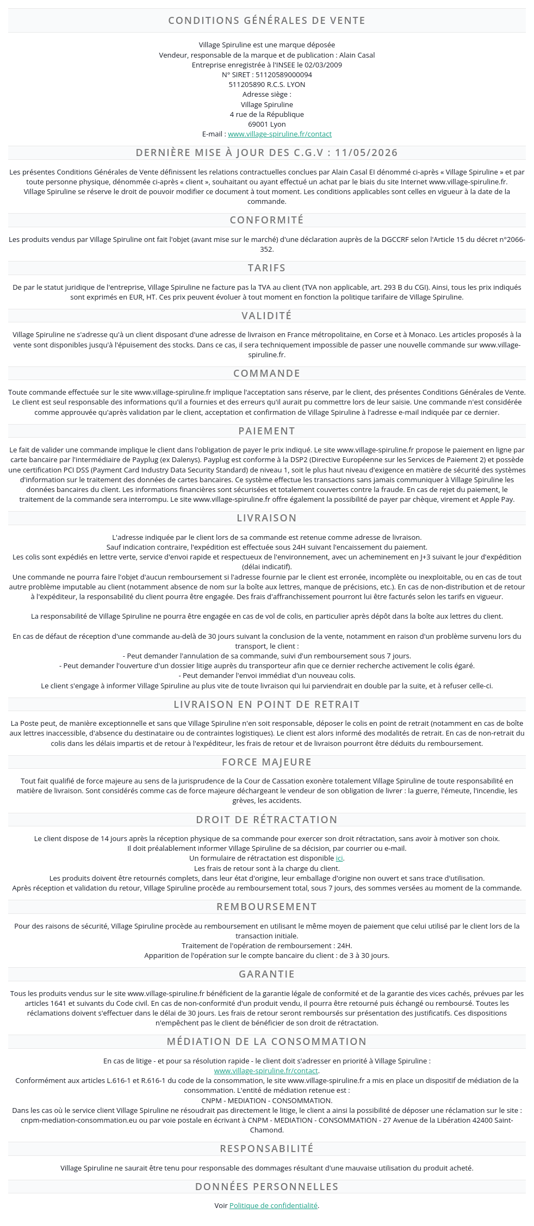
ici (339, 858)
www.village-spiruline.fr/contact (280, 134)
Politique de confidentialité (273, 1205)
